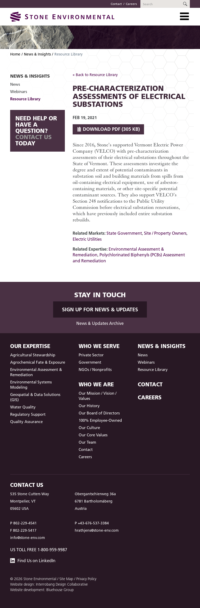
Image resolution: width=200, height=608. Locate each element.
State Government (124, 233)
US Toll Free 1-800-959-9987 (38, 549)
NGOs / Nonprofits (95, 369)
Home (15, 54)
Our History (89, 405)
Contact (116, 4)
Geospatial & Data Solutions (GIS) (35, 397)
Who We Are (96, 384)
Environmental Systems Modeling (31, 385)
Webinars (18, 91)
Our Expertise (30, 346)
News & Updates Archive (100, 323)
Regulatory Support (28, 414)
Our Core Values (93, 434)
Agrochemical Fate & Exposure (37, 362)
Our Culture (89, 427)
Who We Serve (99, 346)
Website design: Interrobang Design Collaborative (49, 584)
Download (108, 129)
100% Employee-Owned (100, 420)
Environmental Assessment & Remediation (36, 372)
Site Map (66, 578)
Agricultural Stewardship (32, 354)
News (15, 84)
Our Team (87, 442)
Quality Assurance (26, 421)
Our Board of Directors (99, 413)
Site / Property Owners (165, 233)
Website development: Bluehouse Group (42, 589)
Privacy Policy (86, 578)
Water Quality (23, 407)
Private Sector (91, 354)
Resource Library (25, 98)
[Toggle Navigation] (184, 16)
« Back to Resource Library (95, 74)
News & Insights (37, 54)
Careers (131, 4)
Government (90, 362)
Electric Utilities (87, 239)
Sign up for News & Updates (100, 309)
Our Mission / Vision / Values (97, 396)
